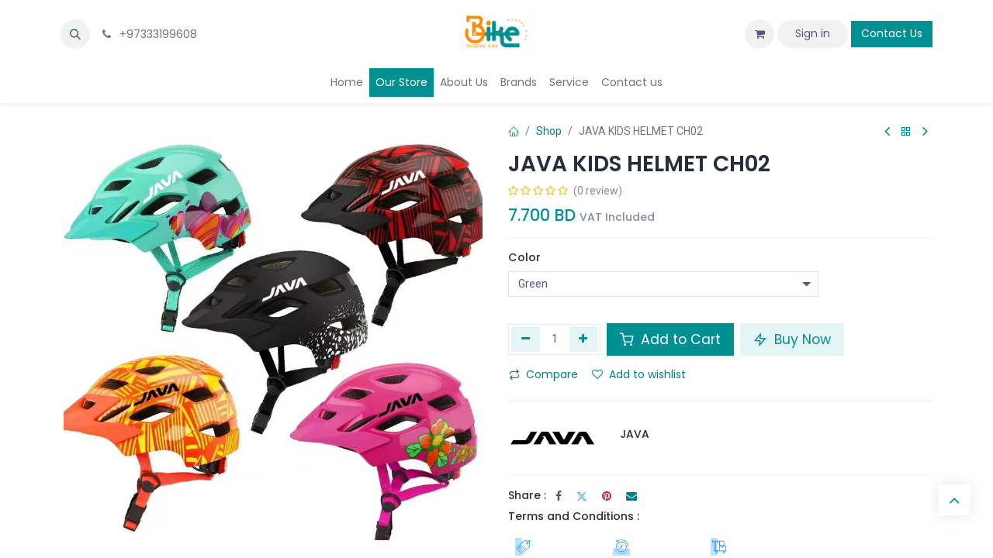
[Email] (631, 496)
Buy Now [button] (792, 339)
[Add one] (583, 339)
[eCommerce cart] (759, 34)
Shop (549, 131)
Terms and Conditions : (573, 516)
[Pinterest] (606, 496)
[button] (75, 34)
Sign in (812, 33)
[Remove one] (525, 339)
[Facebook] (558, 496)
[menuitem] (346, 82)
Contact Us (891, 33)
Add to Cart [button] (670, 339)
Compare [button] (543, 374)
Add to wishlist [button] (639, 374)
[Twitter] (581, 496)
